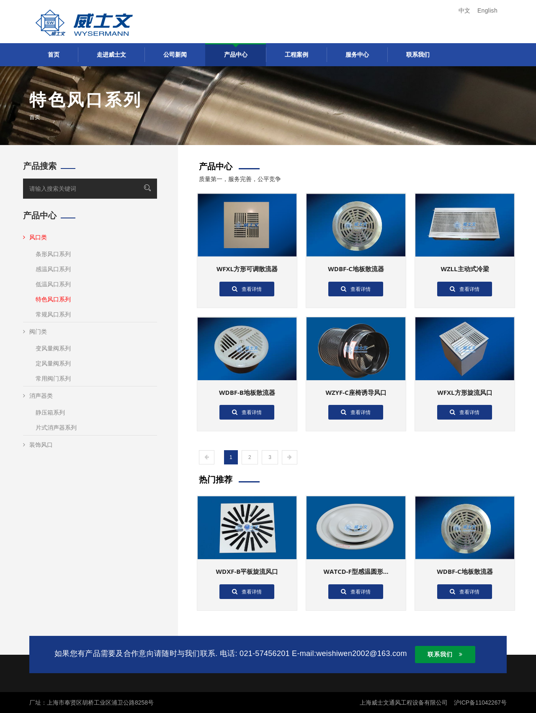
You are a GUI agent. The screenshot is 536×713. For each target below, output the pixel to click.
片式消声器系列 (56, 427)
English (487, 10)
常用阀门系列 (53, 378)
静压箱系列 (50, 412)
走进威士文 (111, 54)
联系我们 (418, 54)
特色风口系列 (53, 299)
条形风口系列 (53, 254)
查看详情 (247, 289)
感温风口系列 (53, 269)
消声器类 (38, 395)
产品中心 (235, 54)
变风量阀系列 (53, 348)
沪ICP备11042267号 (480, 702)
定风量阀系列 (53, 363)
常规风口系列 (53, 314)
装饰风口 (38, 444)
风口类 (35, 237)
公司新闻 (175, 54)
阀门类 (35, 331)
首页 (53, 54)
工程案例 (296, 54)
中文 (465, 10)
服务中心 (357, 54)
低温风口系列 (53, 284)
